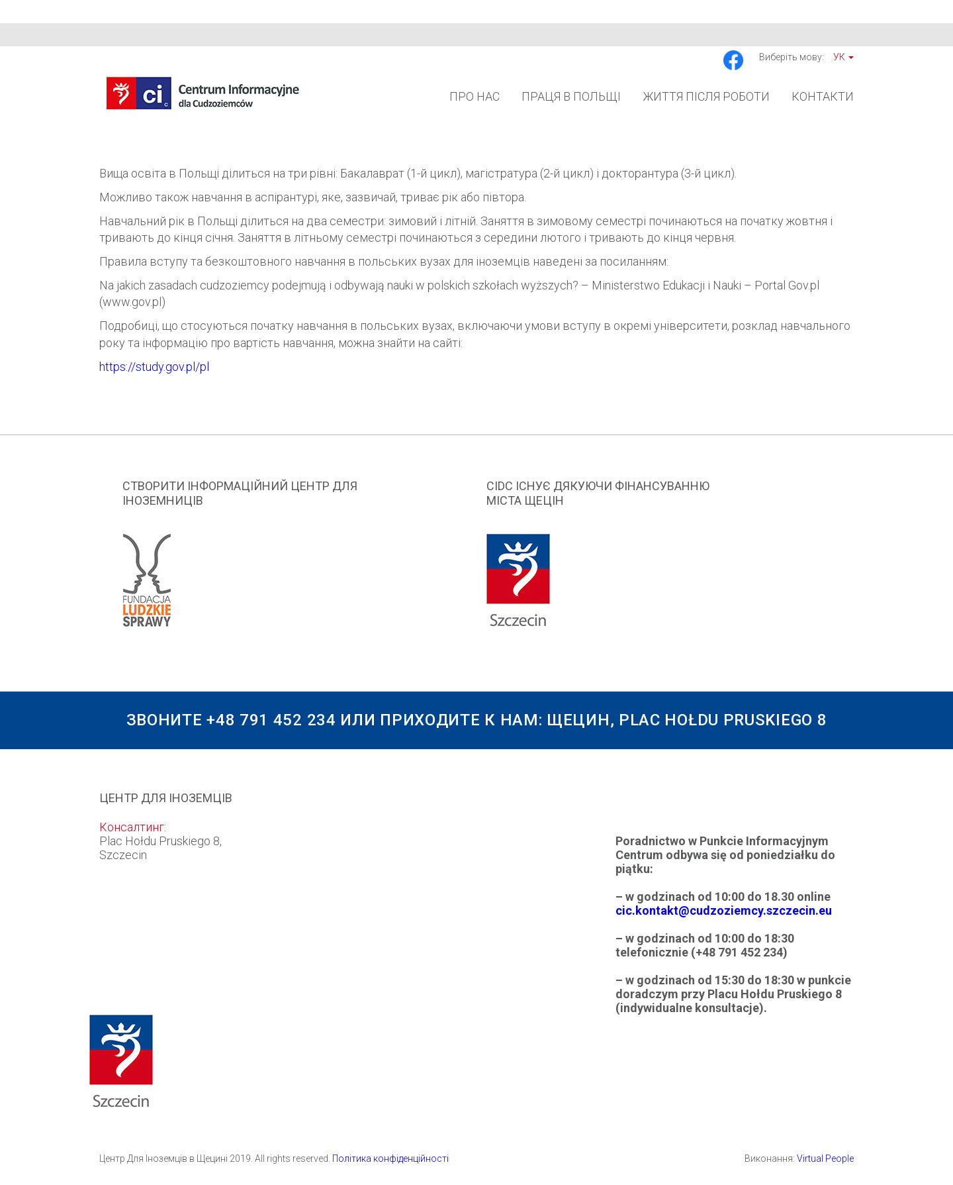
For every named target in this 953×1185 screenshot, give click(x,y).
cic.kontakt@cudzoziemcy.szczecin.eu (723, 910)
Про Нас (474, 96)
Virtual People (825, 1158)
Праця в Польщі (571, 96)
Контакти (823, 96)
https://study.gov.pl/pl (154, 367)
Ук (843, 57)
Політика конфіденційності (390, 1158)
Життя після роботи (706, 96)
